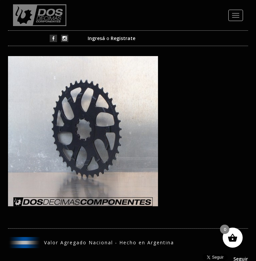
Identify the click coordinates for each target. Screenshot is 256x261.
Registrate (123, 38)
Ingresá (96, 38)
